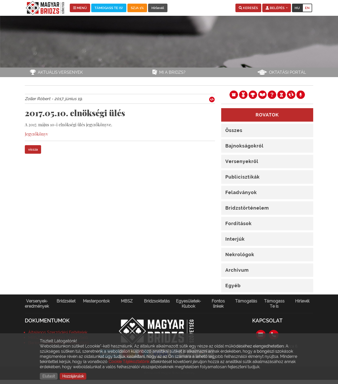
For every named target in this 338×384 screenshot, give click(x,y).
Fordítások (238, 223)
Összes (233, 130)
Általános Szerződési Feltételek (57, 332)
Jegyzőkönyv (36, 134)
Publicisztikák (242, 177)
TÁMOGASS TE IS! (109, 8)
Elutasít (48, 376)
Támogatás (246, 301)
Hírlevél (157, 8)
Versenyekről (241, 161)
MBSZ (127, 301)
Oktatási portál (287, 72)
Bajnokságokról (244, 146)
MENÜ (80, 8)
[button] (248, 8)
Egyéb (233, 285)
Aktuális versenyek (60, 72)
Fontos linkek (218, 304)
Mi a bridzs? (172, 72)
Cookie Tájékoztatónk (129, 361)
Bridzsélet (66, 301)
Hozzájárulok (73, 376)
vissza (33, 149)
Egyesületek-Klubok (188, 304)
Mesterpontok (96, 301)
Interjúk (235, 239)
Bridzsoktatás (157, 301)
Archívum (237, 270)
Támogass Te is (274, 304)
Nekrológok (239, 254)
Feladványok (241, 192)
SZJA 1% (137, 8)
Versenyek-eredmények (37, 304)
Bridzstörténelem (247, 208)
